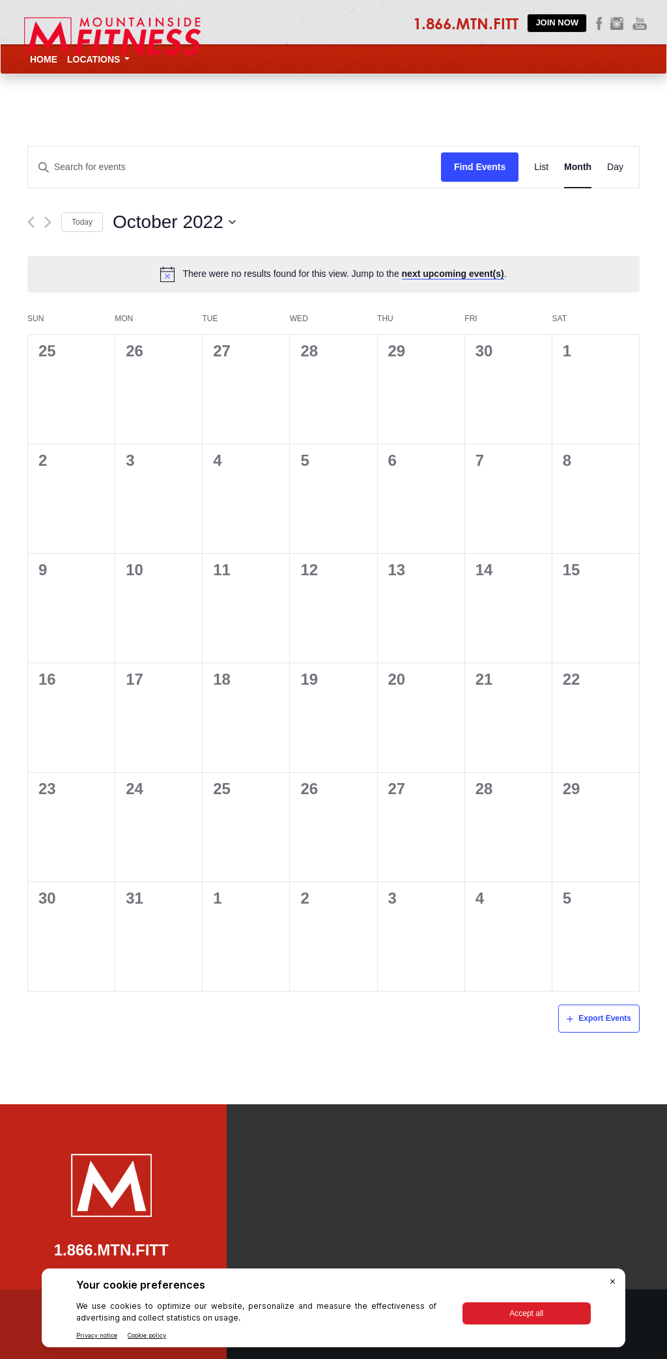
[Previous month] (31, 222)
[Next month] (47, 222)
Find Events (479, 167)
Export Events (604, 1018)
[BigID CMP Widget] (333, 1311)
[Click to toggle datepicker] (174, 222)
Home (43, 59)
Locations (98, 59)
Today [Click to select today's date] (82, 222)
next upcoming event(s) (453, 273)
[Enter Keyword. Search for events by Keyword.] (234, 167)
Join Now (556, 22)
